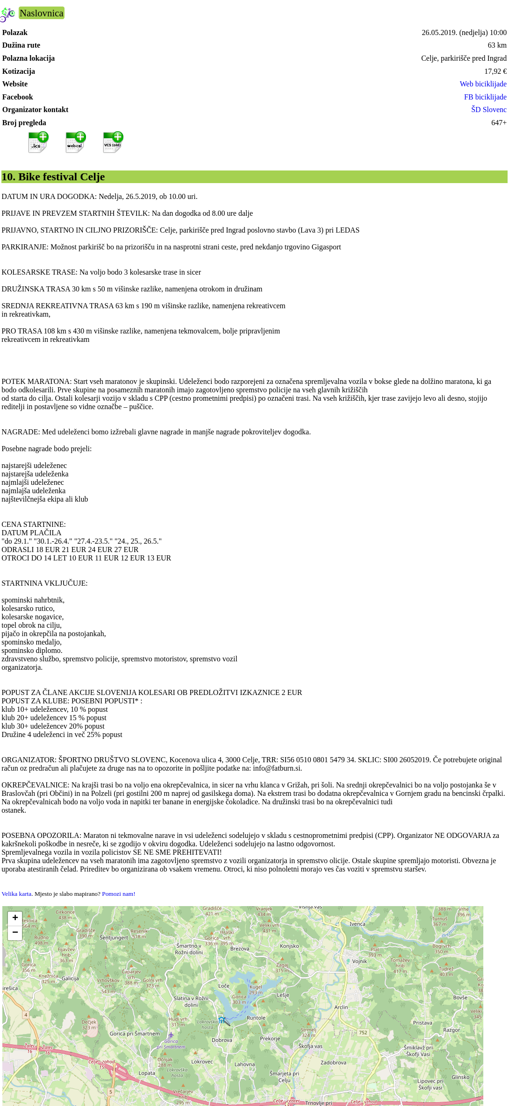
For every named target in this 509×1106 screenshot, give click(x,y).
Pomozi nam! (118, 893)
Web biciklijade (483, 84)
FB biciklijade (485, 97)
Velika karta (16, 893)
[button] (15, 919)
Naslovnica (42, 12)
